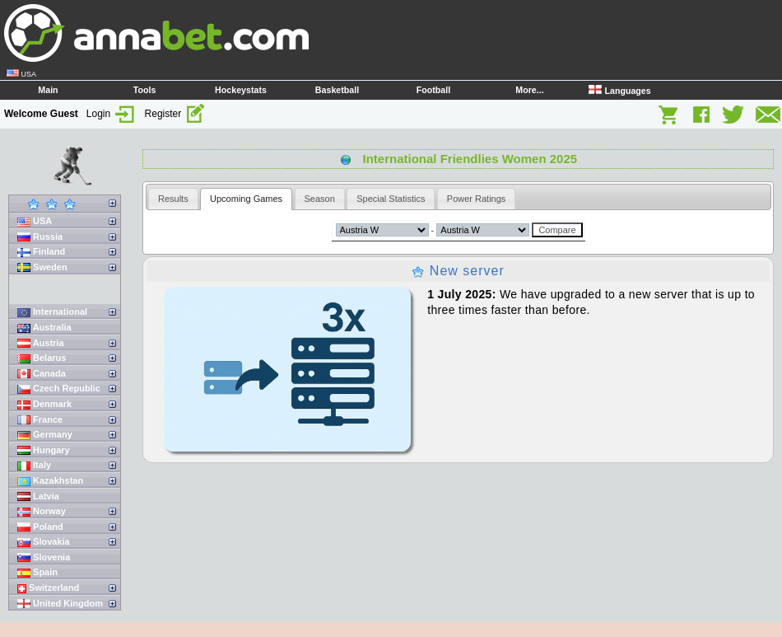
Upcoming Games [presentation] (246, 199)
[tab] (173, 198)
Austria (40, 343)
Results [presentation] (173, 199)
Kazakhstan (50, 480)
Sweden (42, 267)
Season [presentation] (320, 199)
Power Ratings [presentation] (476, 199)
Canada (41, 373)
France (40, 420)
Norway (41, 511)
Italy (34, 465)
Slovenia (43, 557)
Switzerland (48, 588)
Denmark (44, 404)
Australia (44, 327)
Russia (40, 237)
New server (458, 271)
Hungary (43, 450)
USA (34, 221)
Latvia (38, 496)
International (52, 312)
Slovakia (43, 541)
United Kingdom (60, 603)
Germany (44, 434)
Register (175, 113)
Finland (41, 251)
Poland (40, 527)
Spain (37, 572)
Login (111, 113)
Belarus (41, 358)
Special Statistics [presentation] (390, 199)
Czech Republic (58, 388)
